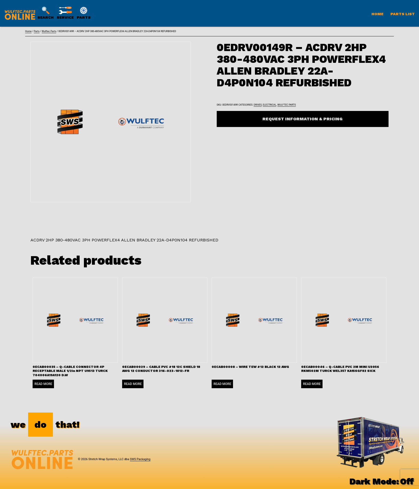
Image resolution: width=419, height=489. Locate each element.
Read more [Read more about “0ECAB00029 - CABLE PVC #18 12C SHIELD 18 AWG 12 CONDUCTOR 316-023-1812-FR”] (133, 384)
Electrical (269, 104)
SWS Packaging (140, 459)
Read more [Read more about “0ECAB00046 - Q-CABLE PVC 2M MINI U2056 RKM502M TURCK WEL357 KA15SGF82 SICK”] (312, 384)
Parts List (402, 14)
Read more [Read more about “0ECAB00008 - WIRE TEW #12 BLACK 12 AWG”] (222, 384)
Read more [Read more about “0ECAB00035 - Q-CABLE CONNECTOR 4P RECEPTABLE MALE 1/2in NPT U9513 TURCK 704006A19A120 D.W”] (43, 384)
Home (377, 14)
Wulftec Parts (49, 31)
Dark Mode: (381, 481)
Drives (258, 104)
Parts (36, 31)
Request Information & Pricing (302, 118)
